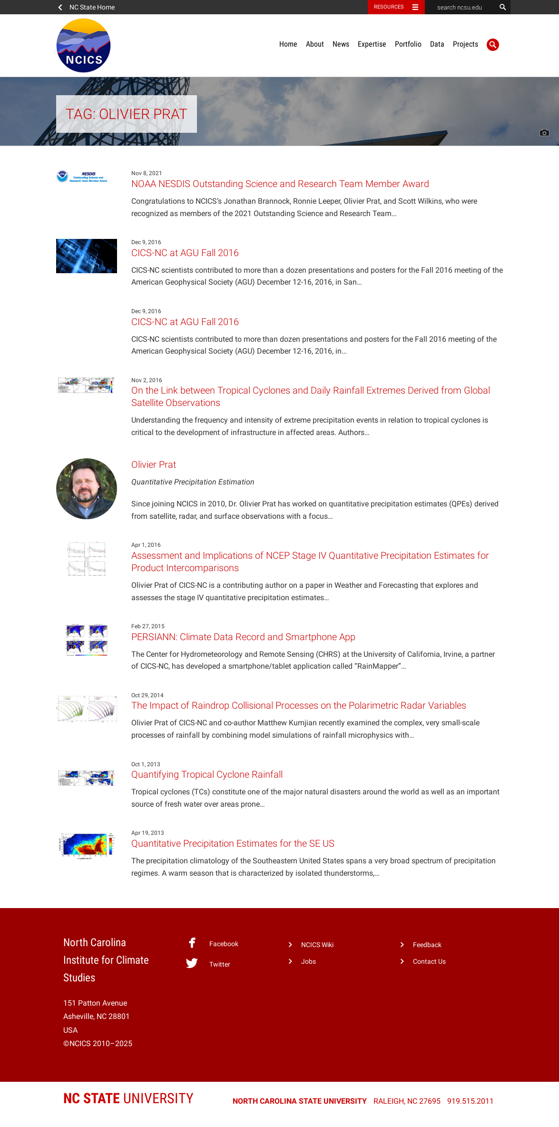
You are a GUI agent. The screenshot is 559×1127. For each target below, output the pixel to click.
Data (437, 44)
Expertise (372, 44)
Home (288, 44)
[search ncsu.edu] (460, 7)
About (315, 44)
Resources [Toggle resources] (389, 7)
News (341, 44)
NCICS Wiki (317, 945)
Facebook (211, 942)
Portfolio (408, 44)
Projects (465, 44)
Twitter (207, 963)
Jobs (308, 962)
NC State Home (92, 7)
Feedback (427, 945)
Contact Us (429, 962)
